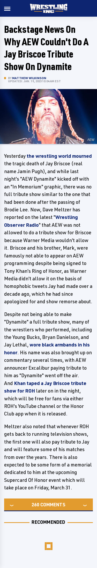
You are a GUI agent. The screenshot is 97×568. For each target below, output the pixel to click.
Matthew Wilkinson (29, 78)
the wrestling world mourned (59, 156)
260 (35, 504)
